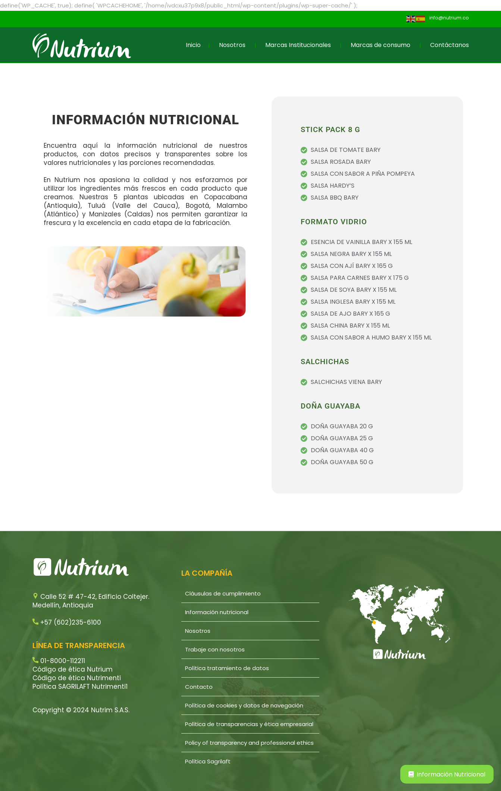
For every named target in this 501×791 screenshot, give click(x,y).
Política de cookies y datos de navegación (244, 705)
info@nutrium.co (449, 17)
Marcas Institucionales (298, 45)
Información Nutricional (446, 774)
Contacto (199, 687)
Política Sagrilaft (208, 761)
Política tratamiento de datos (227, 668)
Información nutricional (216, 612)
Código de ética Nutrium (72, 669)
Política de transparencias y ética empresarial (249, 724)
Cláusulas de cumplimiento (223, 593)
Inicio (193, 45)
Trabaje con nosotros (215, 649)
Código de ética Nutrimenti (76, 677)
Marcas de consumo (380, 45)
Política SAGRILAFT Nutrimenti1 (80, 686)
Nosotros (232, 45)
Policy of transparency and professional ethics (249, 743)
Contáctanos (449, 45)
